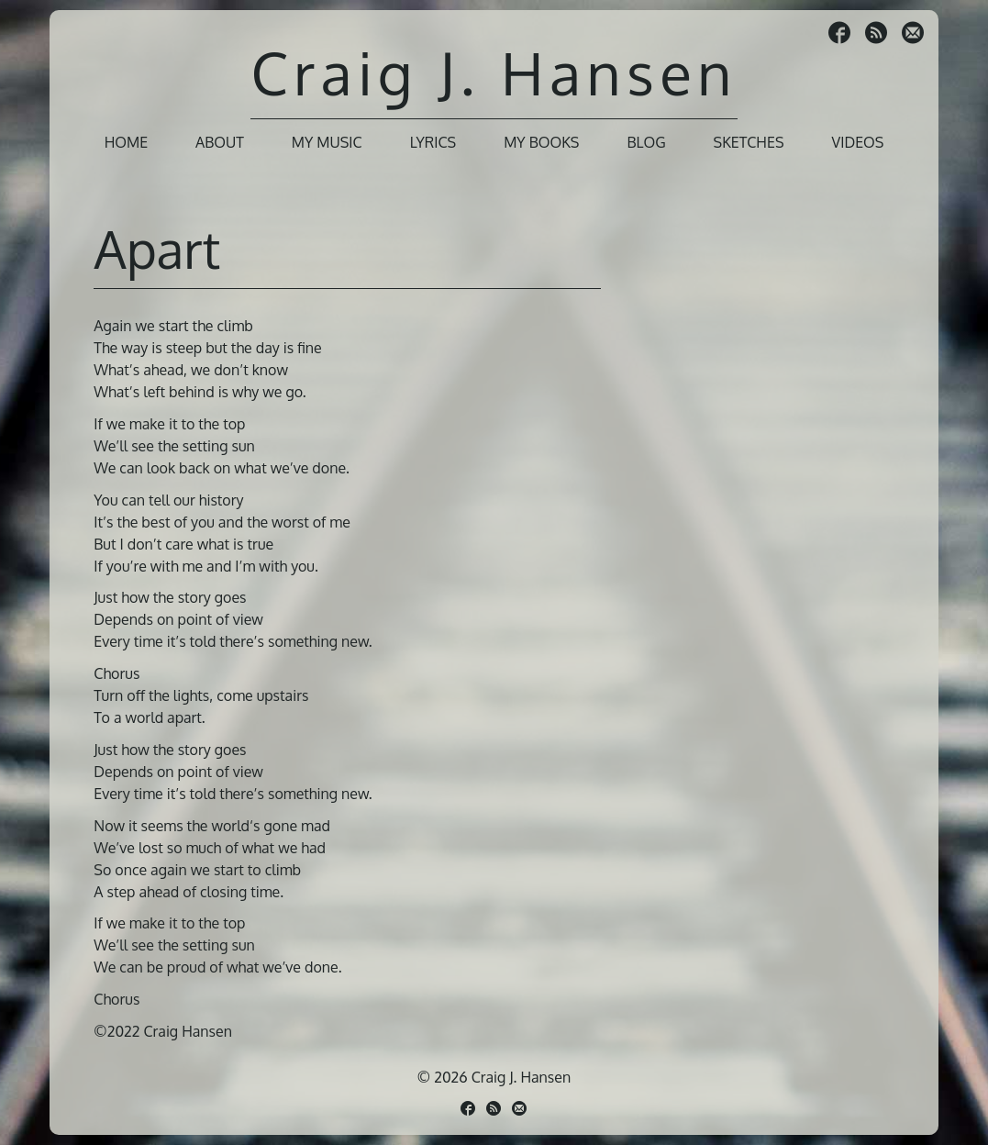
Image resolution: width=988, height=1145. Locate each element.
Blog (646, 142)
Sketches (749, 142)
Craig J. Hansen (493, 72)
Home (126, 142)
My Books (541, 142)
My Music (327, 142)
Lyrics (433, 142)
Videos (857, 142)
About (219, 142)
